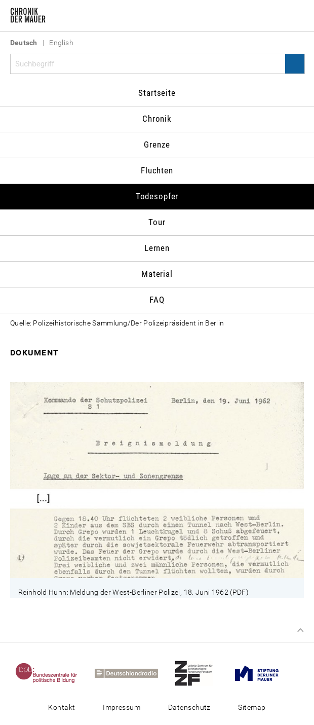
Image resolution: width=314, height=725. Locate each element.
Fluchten (157, 170)
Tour (156, 222)
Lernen (157, 248)
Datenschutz (189, 707)
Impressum (121, 707)
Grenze (157, 144)
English (61, 43)
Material (157, 274)
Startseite (157, 93)
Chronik (157, 119)
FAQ (157, 300)
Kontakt (61, 707)
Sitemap (251, 707)
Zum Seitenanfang (300, 630)
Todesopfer (157, 196)
